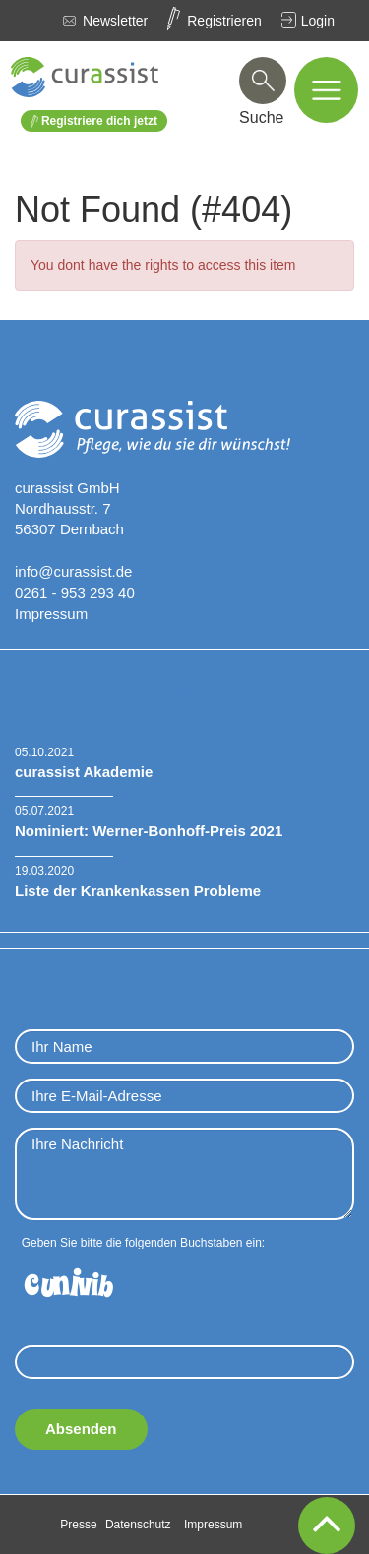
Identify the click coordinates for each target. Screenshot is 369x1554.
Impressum (51, 613)
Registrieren (224, 20)
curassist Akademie (84, 771)
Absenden (81, 1428)
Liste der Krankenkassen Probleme (138, 890)
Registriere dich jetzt (94, 121)
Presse (78, 1524)
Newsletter (115, 20)
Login (318, 20)
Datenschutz (138, 1524)
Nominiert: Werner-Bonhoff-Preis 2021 (148, 830)
